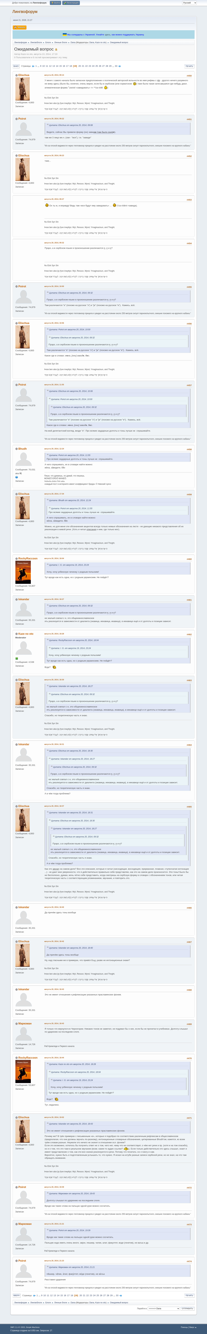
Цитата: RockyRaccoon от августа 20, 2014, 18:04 (74, 640)
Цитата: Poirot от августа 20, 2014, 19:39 (69, 1230)
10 (43, 66)
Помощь (184, 1327)
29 (110, 66)
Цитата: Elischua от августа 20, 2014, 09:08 (71, 125)
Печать (189, 66)
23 (90, 66)
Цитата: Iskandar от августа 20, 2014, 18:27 (71, 686)
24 (93, 66)
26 (100, 66)
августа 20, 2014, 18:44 (54, 1058)
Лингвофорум (24, 11)
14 (57, 66)
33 (116, 66)
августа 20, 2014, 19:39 (54, 1187)
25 (96, 66)
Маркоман (25, 1023)
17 (67, 66)
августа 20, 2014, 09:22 (54, 119)
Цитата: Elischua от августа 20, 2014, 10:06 (71, 391)
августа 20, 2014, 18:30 (54, 680)
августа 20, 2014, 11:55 (54, 385)
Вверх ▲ (193, 1327)
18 (71, 66)
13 (53, 66)
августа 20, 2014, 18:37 (54, 806)
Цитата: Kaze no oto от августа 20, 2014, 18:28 (72, 1064)
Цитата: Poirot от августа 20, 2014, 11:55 (69, 455)
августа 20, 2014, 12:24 (54, 449)
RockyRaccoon (27, 558)
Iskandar (23, 599)
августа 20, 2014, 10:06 (54, 323)
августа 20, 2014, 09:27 (54, 199)
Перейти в (142, 1308)
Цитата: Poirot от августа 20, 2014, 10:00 (69, 329)
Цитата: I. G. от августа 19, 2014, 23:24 (69, 565)
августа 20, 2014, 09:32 (54, 243)
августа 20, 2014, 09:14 (54, 75)
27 (103, 66)
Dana (91, 42)
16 (64, 66)
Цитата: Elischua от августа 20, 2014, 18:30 (71, 751)
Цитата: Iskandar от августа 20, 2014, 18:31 (71, 812)
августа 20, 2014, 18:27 (54, 599)
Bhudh (22, 448)
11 (47, 66)
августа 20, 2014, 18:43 (54, 989)
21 (83, 66)
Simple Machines (33, 1327)
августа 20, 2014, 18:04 (54, 558)
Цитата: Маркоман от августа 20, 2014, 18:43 (72, 1193)
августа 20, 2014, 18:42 (54, 941)
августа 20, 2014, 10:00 (54, 286)
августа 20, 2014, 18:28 (54, 634)
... (38, 66)
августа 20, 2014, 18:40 (54, 907)
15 (60, 66)
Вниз (16, 66)
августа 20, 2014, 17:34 (54, 494)
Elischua (23, 75)
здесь (107, 34)
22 (86, 66)
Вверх (17, 1295)
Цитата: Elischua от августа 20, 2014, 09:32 (71, 293)
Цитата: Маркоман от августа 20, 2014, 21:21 (72, 1267)
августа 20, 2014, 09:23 (54, 155)
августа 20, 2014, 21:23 (54, 1261)
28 (107, 66)
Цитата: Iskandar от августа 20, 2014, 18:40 (71, 948)
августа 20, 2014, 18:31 (54, 744)
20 (79, 66)
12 (50, 66)
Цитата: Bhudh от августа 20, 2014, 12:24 (70, 500)
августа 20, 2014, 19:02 (54, 1117)
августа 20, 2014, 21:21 (54, 1224)
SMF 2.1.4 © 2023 (17, 1327)
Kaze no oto (100, 42)
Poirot (22, 118)
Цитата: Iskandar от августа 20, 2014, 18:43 (71, 1124)
